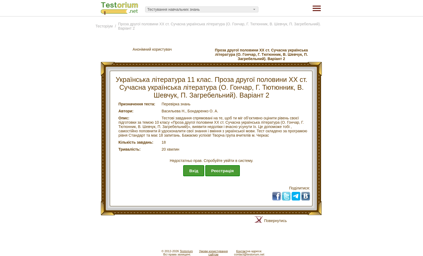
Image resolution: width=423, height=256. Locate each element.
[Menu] (316, 8)
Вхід (193, 170)
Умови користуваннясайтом (213, 253)
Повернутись (275, 221)
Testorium (186, 251)
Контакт (241, 251)
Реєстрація (222, 170)
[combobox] (201, 9)
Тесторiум (104, 26)
